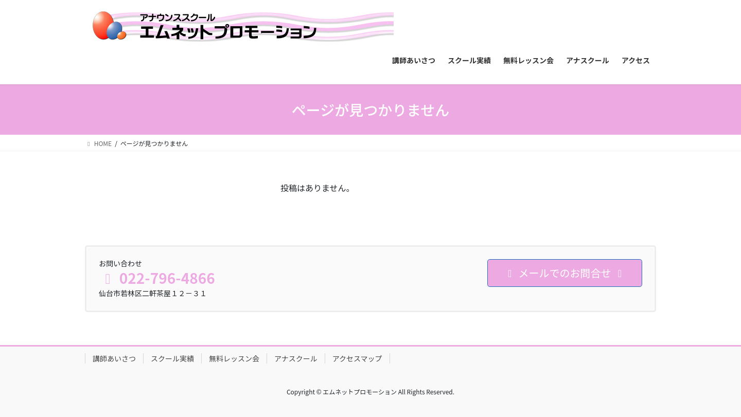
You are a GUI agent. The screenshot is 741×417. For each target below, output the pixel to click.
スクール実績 (172, 358)
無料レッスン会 (234, 358)
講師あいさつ (114, 358)
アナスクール (295, 358)
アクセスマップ (357, 358)
